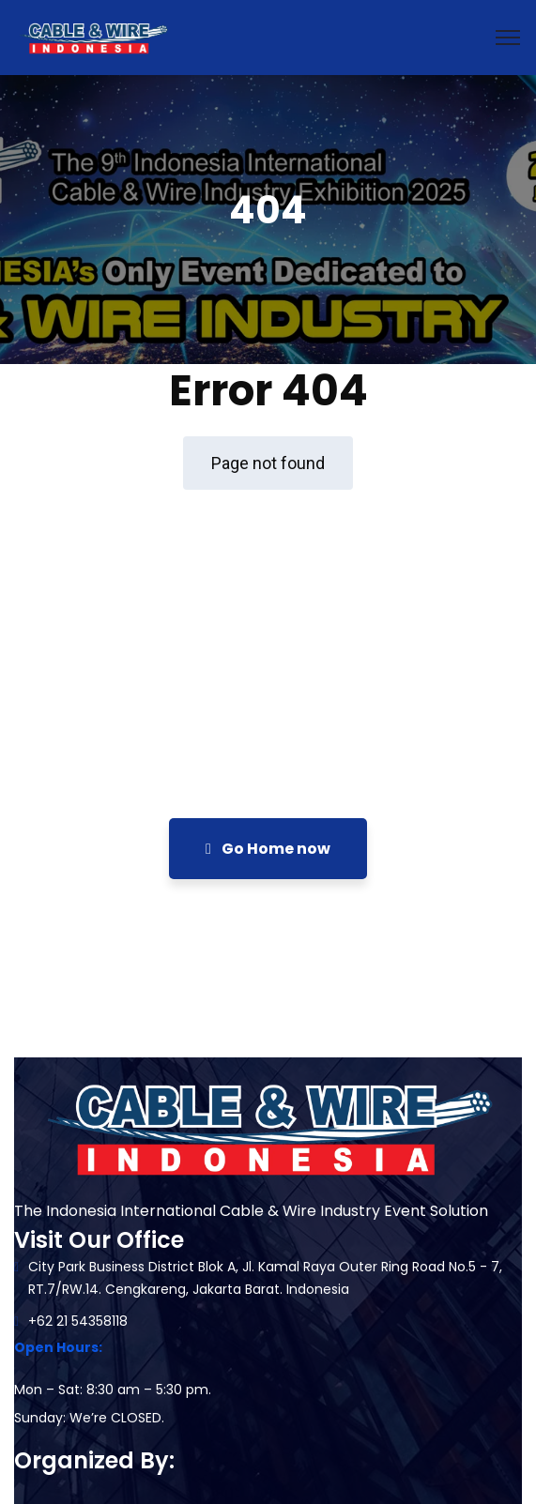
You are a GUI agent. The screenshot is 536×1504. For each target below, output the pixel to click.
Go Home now (268, 848)
